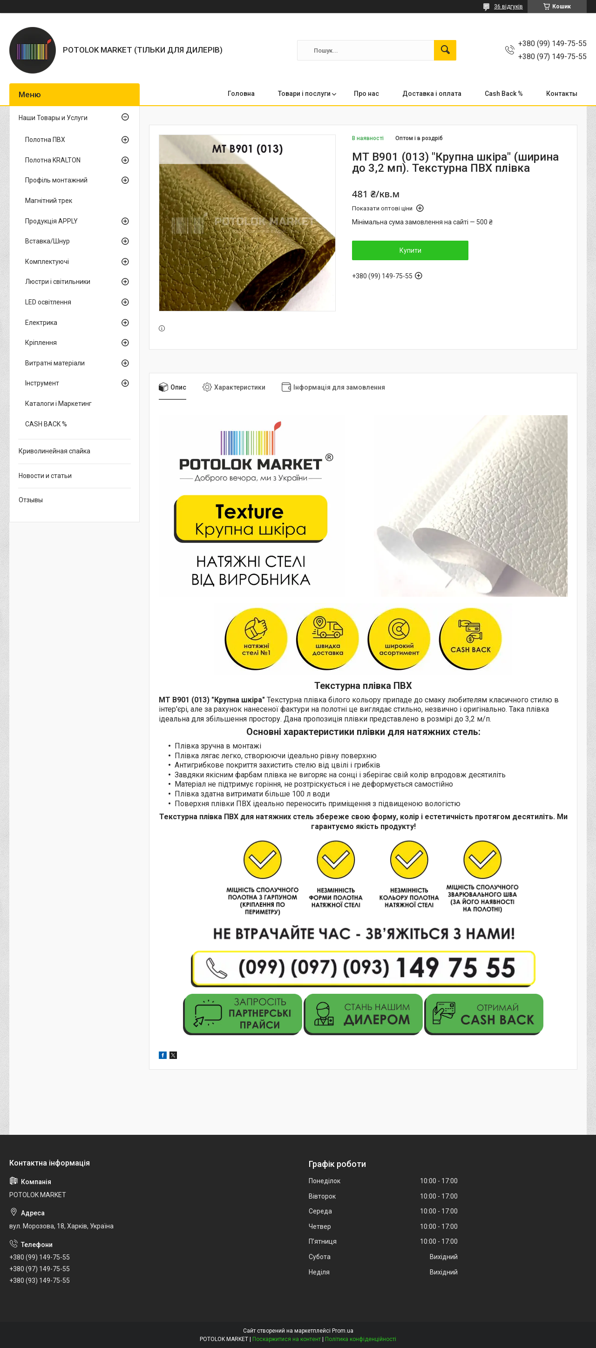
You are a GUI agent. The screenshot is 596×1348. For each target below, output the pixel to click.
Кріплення (41, 342)
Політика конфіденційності (360, 1339)
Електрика (41, 322)
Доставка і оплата (431, 93)
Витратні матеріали (55, 363)
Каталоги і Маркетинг (58, 403)
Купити (410, 250)
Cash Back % (504, 93)
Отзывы (31, 500)
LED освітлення (48, 302)
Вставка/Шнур (47, 241)
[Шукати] (445, 50)
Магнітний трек (48, 200)
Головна (241, 93)
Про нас (366, 93)
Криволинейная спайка (54, 451)
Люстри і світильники (57, 281)
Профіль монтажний (56, 180)
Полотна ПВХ (45, 139)
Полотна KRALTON (53, 160)
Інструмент (42, 383)
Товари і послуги (304, 93)
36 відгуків (508, 6)
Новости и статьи (45, 475)
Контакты (561, 93)
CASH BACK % (46, 424)
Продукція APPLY (51, 221)
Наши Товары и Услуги (53, 117)
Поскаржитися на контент (286, 1339)
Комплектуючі (47, 261)
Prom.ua (342, 1331)
